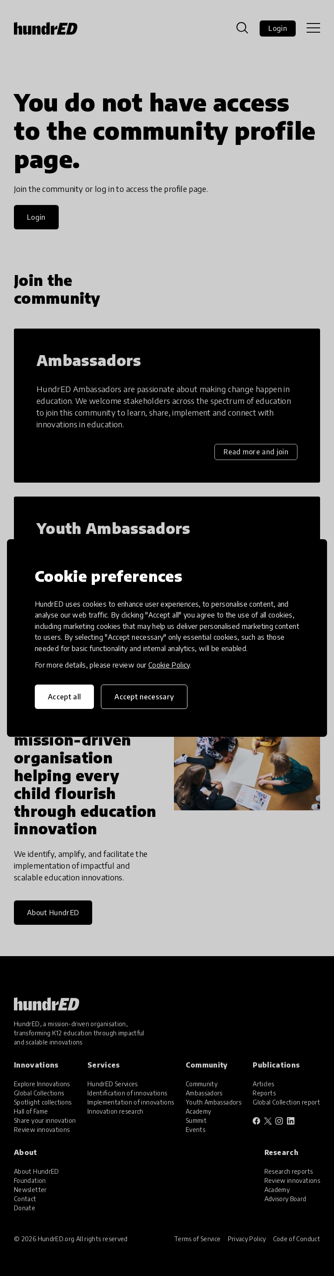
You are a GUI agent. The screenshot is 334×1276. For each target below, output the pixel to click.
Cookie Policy (169, 665)
